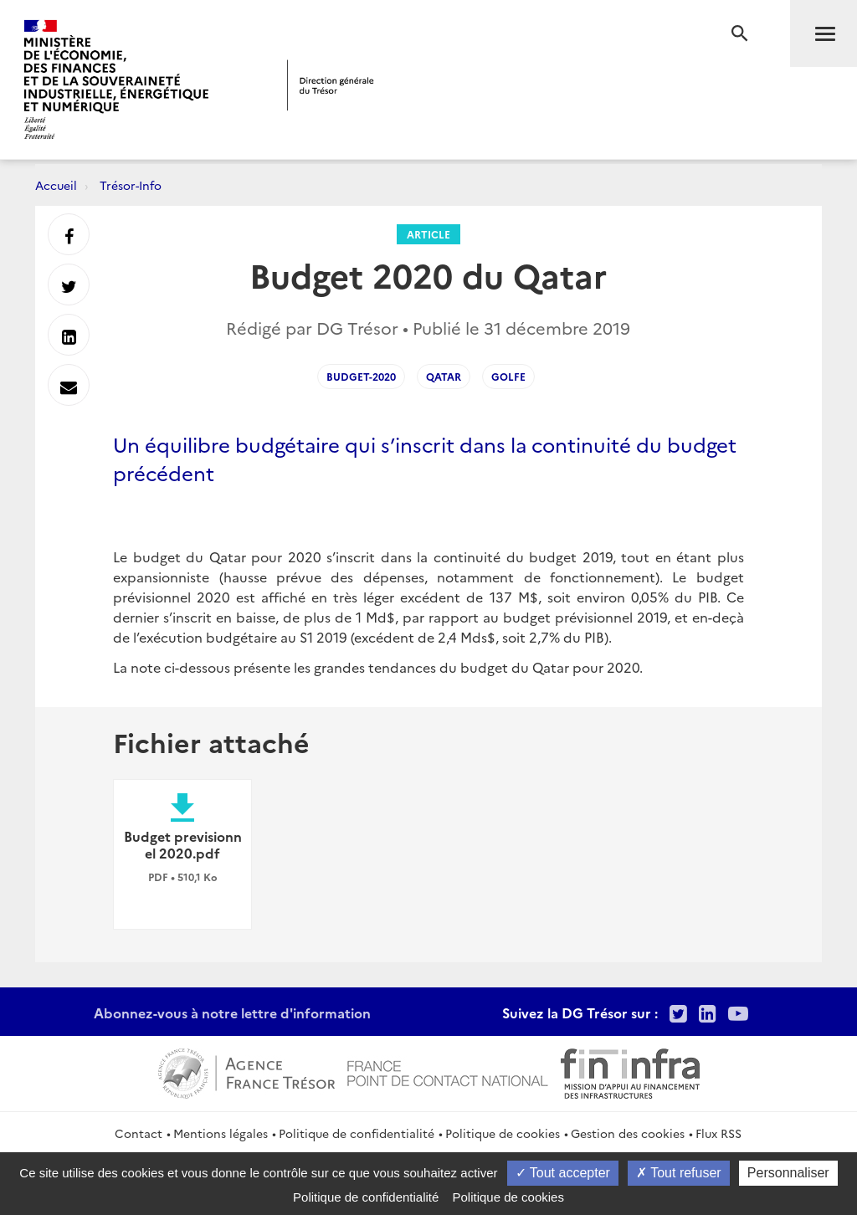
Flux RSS (718, 1133)
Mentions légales (220, 1133)
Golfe (508, 376)
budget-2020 (361, 376)
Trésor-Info (131, 185)
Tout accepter (563, 1173)
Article (428, 234)
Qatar (443, 376)
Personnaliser (788, 1173)
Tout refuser (678, 1173)
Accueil (56, 185)
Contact (138, 1133)
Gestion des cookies (628, 1133)
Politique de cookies (502, 1133)
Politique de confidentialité (356, 1133)
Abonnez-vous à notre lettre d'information (232, 1012)
